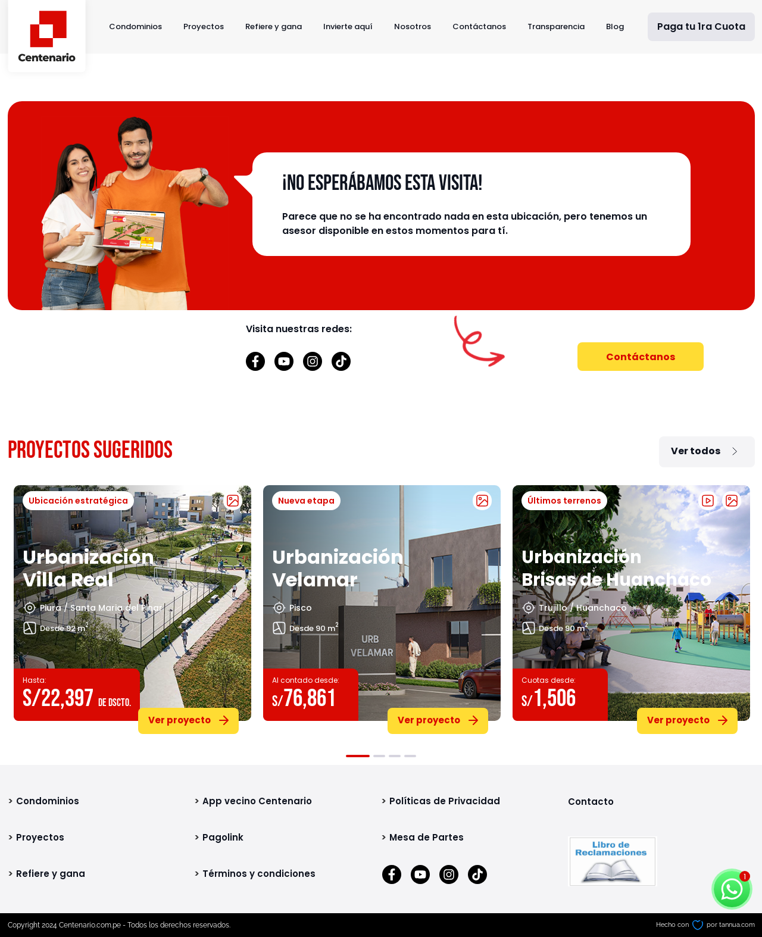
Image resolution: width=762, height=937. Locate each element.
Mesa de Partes (426, 837)
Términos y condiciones (259, 873)
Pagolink (222, 837)
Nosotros (412, 26)
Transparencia (556, 26)
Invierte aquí (348, 26)
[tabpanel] (132, 607)
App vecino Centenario (257, 801)
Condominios (135, 26)
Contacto (591, 801)
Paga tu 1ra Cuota (701, 26)
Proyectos (203, 26)
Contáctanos (479, 26)
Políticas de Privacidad (444, 801)
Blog (615, 26)
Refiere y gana (273, 26)
